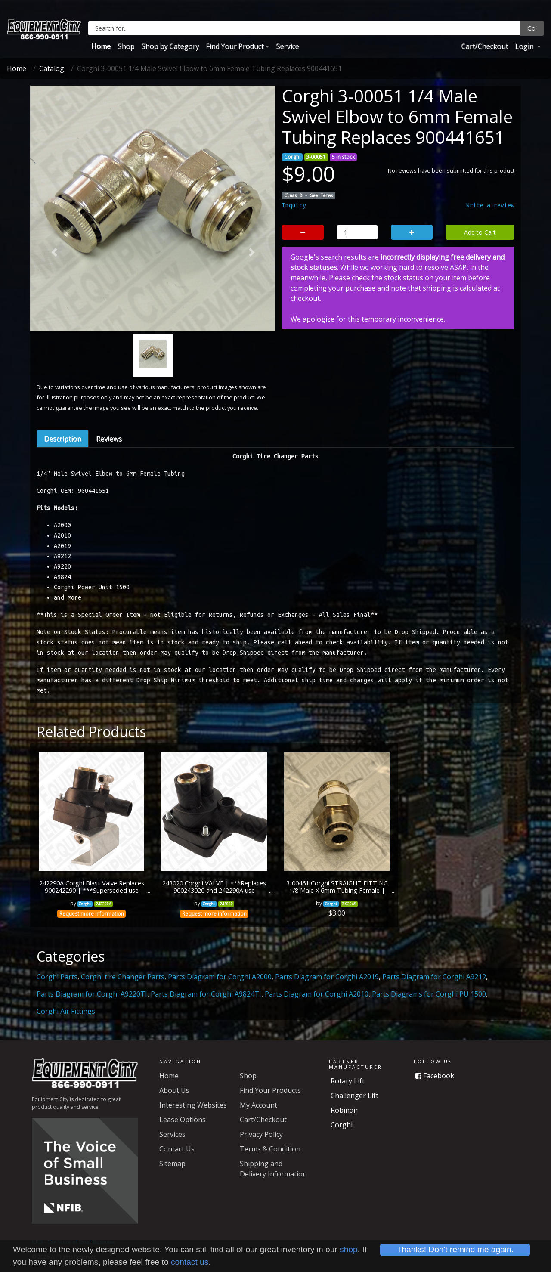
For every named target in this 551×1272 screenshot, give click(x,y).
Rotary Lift (348, 1081)
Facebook (434, 1075)
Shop (126, 46)
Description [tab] (62, 438)
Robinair (344, 1110)
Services (172, 1134)
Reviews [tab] (109, 438)
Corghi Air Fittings (66, 1011)
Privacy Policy (261, 1134)
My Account (258, 1105)
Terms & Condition (270, 1149)
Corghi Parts (57, 976)
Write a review (490, 205)
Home (101, 46)
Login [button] (525, 46)
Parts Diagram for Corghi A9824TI (206, 994)
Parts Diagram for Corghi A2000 (220, 976)
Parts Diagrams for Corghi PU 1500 (429, 994)
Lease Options (182, 1119)
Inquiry (294, 205)
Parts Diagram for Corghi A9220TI (92, 994)
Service (287, 46)
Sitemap (172, 1163)
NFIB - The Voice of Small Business (73, 1242)
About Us (174, 1090)
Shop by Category (170, 46)
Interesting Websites (193, 1105)
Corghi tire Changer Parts (122, 976)
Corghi (342, 1125)
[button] (54, 252)
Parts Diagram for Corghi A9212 (434, 976)
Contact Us (177, 1149)
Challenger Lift (354, 1095)
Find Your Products (270, 1090)
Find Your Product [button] (234, 46)
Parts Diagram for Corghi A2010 (316, 994)
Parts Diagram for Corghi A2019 (327, 976)
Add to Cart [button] (480, 232)
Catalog (51, 68)
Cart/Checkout (484, 46)
